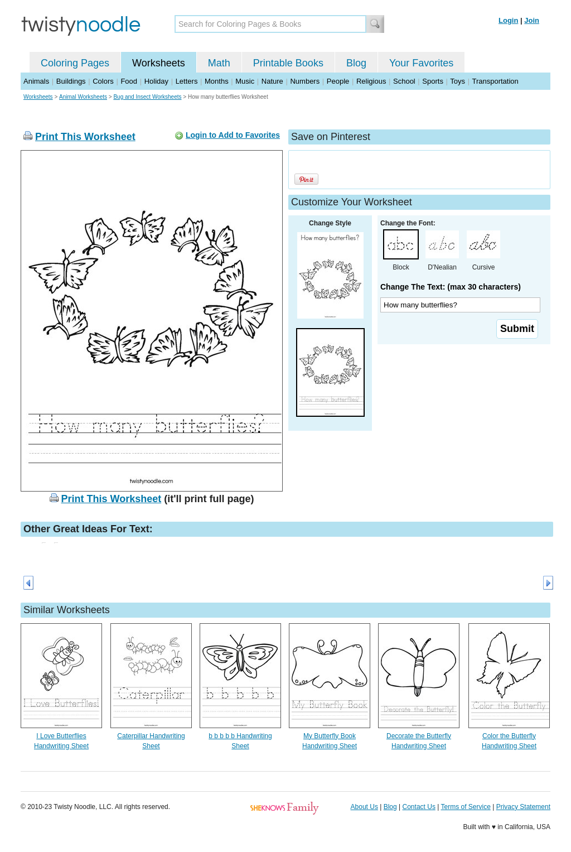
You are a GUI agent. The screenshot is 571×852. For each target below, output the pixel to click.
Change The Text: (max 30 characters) (450, 286)
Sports (432, 81)
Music (244, 81)
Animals (36, 81)
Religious (371, 81)
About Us (364, 807)
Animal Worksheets (83, 97)
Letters (187, 81)
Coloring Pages (75, 63)
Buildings (71, 81)
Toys (457, 81)
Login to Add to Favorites (233, 135)
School (404, 81)
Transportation (495, 81)
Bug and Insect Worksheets (147, 97)
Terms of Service (465, 807)
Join (531, 20)
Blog (356, 63)
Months (217, 81)
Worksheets (158, 63)
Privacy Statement (523, 807)
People (338, 81)
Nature (272, 81)
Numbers (305, 81)
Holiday (156, 81)
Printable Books (288, 63)
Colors (103, 81)
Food (128, 81)
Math (219, 63)
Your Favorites (421, 63)
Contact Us (419, 807)
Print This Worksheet (85, 136)
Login (508, 20)
